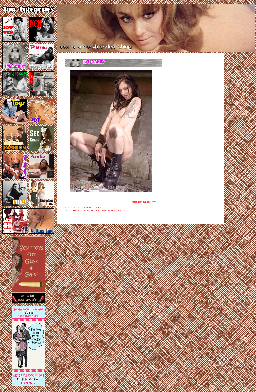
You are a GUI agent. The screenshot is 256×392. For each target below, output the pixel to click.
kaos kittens (103, 210)
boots (74, 210)
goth (92, 210)
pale (113, 210)
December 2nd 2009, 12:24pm (87, 207)
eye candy (83, 210)
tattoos (121, 210)
